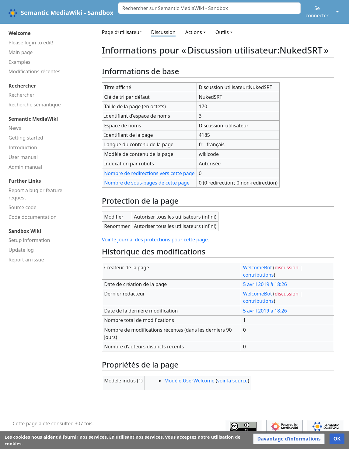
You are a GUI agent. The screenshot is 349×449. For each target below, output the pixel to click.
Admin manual (25, 167)
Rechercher (21, 95)
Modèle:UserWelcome (189, 380)
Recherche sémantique (35, 104)
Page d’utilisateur (121, 32)
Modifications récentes (34, 71)
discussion (286, 267)
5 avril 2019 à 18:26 (265, 284)
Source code (23, 207)
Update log (21, 250)
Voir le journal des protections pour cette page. (155, 239)
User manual (23, 157)
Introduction (23, 147)
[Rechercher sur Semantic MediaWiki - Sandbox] (209, 8)
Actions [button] (193, 32)
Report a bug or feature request (35, 194)
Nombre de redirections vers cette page (149, 173)
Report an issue (26, 259)
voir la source (232, 380)
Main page (21, 52)
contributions (258, 274)
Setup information (29, 240)
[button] (288, 438)
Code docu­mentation (33, 217)
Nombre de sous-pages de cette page (147, 182)
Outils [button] (222, 32)
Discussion (163, 32)
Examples (19, 62)
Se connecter (317, 12)
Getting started (26, 137)
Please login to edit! (31, 42)
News (15, 128)
